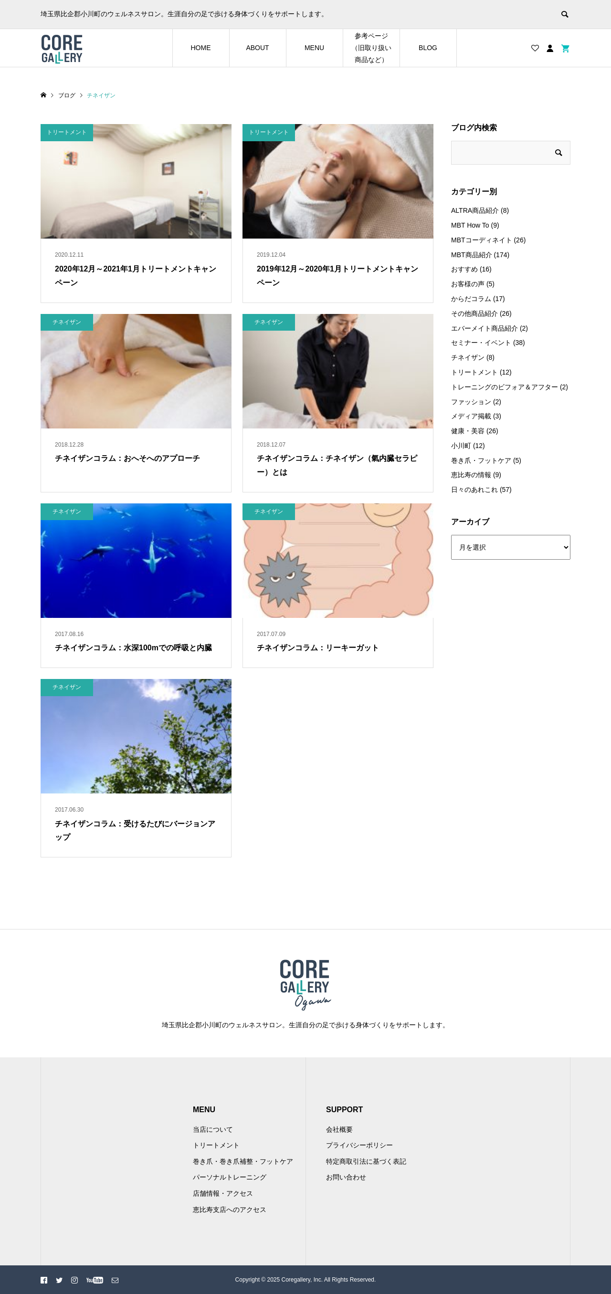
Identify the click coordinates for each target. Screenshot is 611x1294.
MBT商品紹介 (471, 255)
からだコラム (471, 299)
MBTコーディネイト (481, 240)
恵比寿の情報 (471, 475)
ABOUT (257, 48)
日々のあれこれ (474, 489)
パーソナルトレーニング (229, 1177)
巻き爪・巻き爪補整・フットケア (243, 1161)
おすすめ (464, 269)
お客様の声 (468, 284)
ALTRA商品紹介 (475, 210)
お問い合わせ (346, 1177)
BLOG (428, 48)
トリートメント (474, 372)
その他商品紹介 (474, 313)
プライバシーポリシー (359, 1145)
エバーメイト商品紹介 (484, 328)
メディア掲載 (471, 416)
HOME (201, 48)
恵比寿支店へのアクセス (229, 1209)
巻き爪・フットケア (481, 460)
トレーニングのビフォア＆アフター (504, 387)
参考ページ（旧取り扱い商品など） (371, 47)
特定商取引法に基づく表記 (366, 1161)
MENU (314, 48)
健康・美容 (468, 431)
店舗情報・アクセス (223, 1193)
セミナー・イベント (481, 342)
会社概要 (339, 1129)
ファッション (471, 402)
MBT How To (470, 225)
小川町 (461, 445)
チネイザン (468, 357)
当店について (213, 1129)
